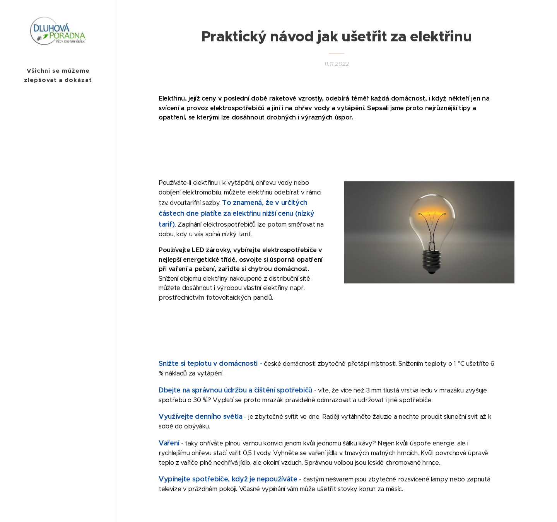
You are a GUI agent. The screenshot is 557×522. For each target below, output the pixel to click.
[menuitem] (58, 273)
